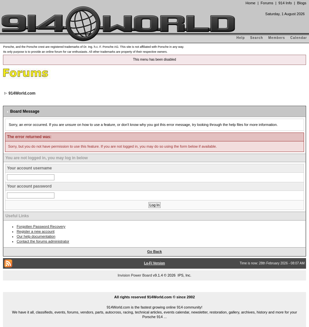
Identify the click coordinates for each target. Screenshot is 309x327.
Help (240, 38)
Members (276, 38)
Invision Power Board (135, 275)
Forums (267, 3)
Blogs (301, 3)
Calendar (298, 38)
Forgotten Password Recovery (40, 226)
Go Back (154, 251)
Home (250, 3)
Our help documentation (35, 236)
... (154, 289)
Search (256, 38)
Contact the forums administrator (42, 241)
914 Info (285, 3)
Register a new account (35, 231)
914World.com (22, 93)
